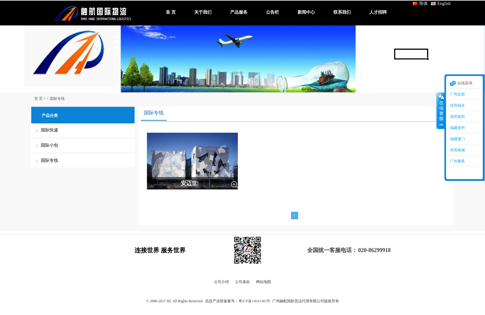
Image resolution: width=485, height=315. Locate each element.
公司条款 (242, 282)
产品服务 (238, 12)
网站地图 (263, 282)
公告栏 (272, 12)
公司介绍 (221, 282)
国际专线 (57, 98)
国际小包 (49, 145)
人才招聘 (378, 12)
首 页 (171, 12)
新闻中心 (306, 12)
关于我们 (203, 12)
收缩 (440, 110)
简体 (420, 3)
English (441, 3)
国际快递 (49, 130)
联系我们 (342, 12)
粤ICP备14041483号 (254, 301)
